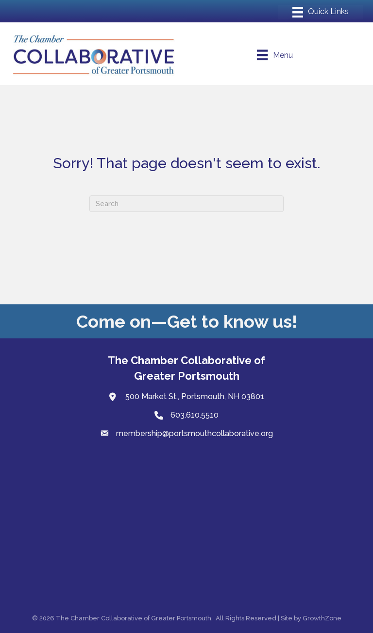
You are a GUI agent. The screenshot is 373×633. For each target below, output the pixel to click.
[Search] (186, 203)
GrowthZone (322, 618)
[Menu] (320, 12)
